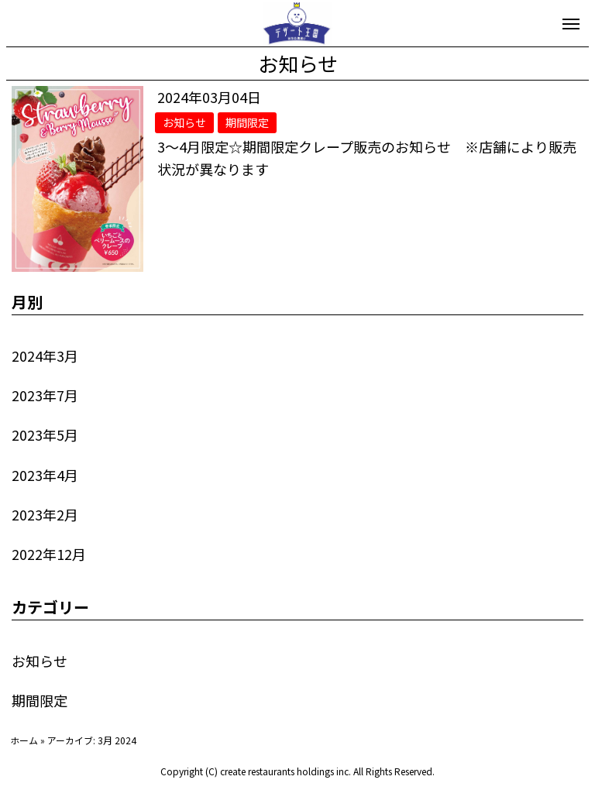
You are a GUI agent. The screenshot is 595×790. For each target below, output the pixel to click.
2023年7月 (45, 395)
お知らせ (39, 661)
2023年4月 (45, 475)
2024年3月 (45, 355)
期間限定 (39, 700)
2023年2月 (45, 514)
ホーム (24, 740)
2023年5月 (45, 434)
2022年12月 (49, 554)
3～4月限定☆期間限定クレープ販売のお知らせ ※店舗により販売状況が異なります (366, 157)
